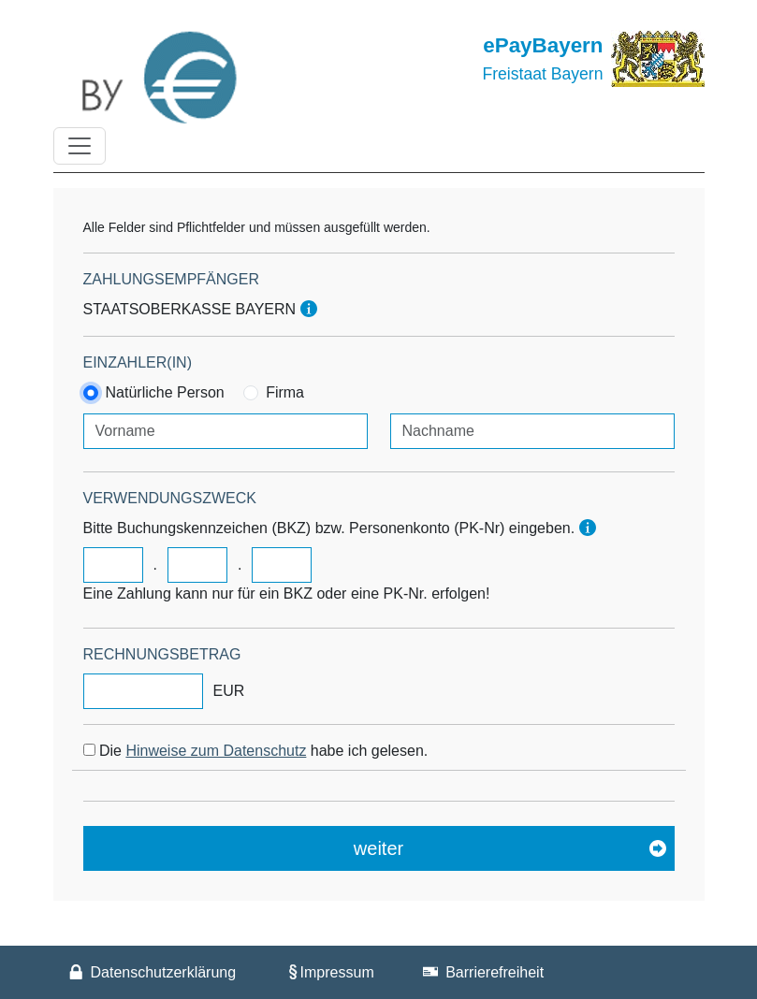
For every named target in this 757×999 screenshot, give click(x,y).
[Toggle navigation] (79, 146)
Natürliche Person (165, 392)
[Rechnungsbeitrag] (143, 691)
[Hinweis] (308, 309)
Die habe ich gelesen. (263, 751)
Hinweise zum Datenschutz (215, 751)
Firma (285, 392)
